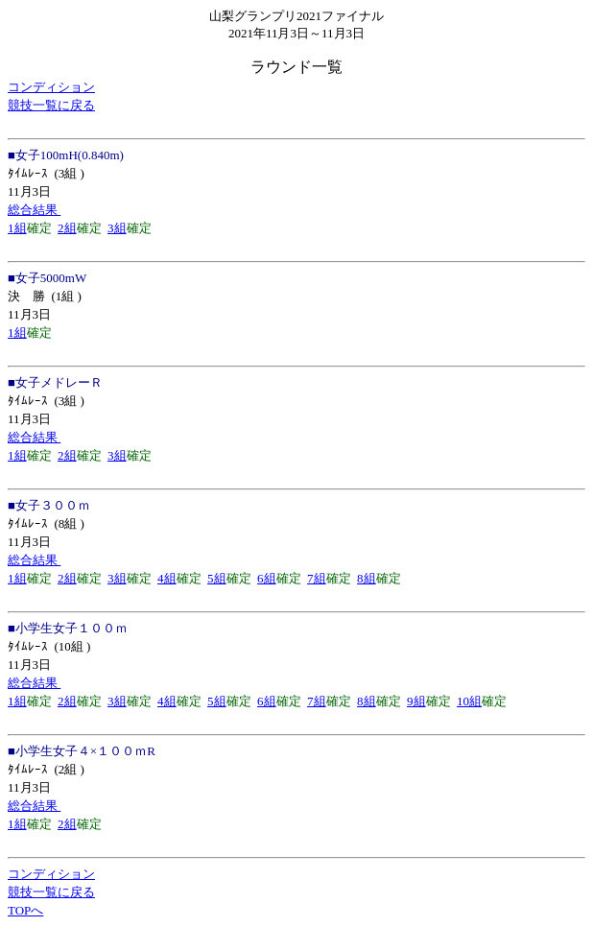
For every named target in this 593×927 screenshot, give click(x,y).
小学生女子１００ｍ (71, 628)
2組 (67, 228)
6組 (266, 578)
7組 (316, 578)
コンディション (51, 87)
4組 (167, 578)
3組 (117, 228)
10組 (469, 701)
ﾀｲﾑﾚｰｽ (28, 173)
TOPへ (25, 910)
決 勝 (26, 296)
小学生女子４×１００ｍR (85, 751)
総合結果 (34, 209)
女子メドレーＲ (59, 382)
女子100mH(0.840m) (69, 155)
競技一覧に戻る (51, 105)
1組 (17, 228)
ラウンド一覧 (296, 67)
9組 (416, 701)
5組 (216, 578)
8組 (366, 578)
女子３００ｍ (52, 505)
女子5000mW (50, 278)
